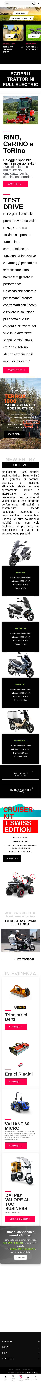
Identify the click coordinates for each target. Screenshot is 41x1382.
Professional (25, 959)
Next (34, 110)
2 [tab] (22, 126)
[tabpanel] (20, 110)
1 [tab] (19, 126)
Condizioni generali (20, 1372)
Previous (6, 110)
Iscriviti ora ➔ (20, 1257)
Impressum (10, 1372)
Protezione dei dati (32, 1372)
